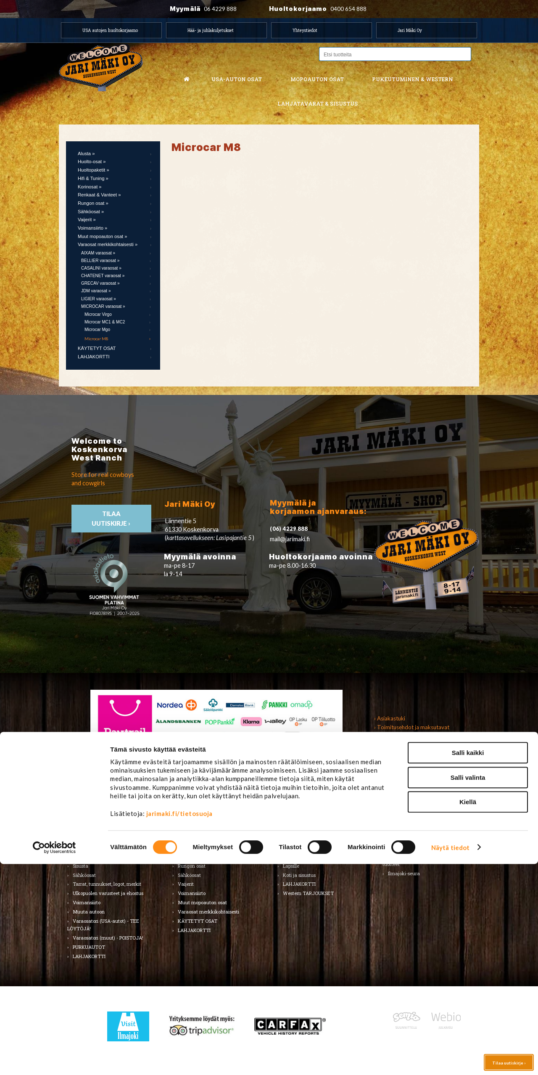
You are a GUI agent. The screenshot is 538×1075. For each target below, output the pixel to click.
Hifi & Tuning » (93, 178)
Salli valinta (468, 988)
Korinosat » (90, 186)
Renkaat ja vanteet (94, 856)
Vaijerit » (87, 219)
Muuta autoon (89, 911)
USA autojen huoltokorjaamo (110, 30)
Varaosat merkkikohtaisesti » (107, 244)
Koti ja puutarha (406, 810)
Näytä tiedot (450, 1058)
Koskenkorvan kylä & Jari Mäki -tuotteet (422, 860)
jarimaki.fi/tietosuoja (179, 1024)
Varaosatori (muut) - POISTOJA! (108, 938)
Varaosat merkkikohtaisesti (208, 911)
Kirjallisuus (85, 838)
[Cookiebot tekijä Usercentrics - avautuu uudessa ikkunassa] (54, 1058)
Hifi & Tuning (192, 838)
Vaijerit (186, 884)
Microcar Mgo (97, 329)
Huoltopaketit (193, 829)
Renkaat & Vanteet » (99, 194)
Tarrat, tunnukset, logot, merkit (107, 884)
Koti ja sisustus (299, 875)
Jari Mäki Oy (410, 30)
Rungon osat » (93, 203)
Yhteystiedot (305, 30)
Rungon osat (192, 866)
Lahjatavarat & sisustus (317, 103)
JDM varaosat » (96, 291)
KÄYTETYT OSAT (97, 348)
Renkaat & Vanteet (199, 856)
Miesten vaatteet (302, 810)
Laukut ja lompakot (305, 856)
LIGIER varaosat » (98, 299)
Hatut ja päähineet (303, 829)
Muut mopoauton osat (202, 902)
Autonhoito (85, 819)
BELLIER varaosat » (100, 260)
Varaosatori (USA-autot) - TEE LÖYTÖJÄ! (103, 925)
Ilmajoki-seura (404, 873)
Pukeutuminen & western (412, 79)
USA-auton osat (236, 79)
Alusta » (86, 153)
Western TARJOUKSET (308, 893)
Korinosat (83, 847)
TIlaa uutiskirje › (112, 518)
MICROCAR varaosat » (103, 306)
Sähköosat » (91, 211)
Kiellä (467, 1013)
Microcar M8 (96, 338)
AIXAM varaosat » (98, 253)
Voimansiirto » (92, 227)
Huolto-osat (190, 819)
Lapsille (291, 866)
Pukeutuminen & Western (305, 793)
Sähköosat (84, 875)
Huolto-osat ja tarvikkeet (100, 829)
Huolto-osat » (92, 161)
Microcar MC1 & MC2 (104, 322)
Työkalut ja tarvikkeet (413, 829)
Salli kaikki (468, 963)
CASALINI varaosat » (101, 268)
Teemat (396, 838)
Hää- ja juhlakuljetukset (210, 30)
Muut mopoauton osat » (102, 236)
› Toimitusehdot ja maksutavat (411, 727)
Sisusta (80, 866)
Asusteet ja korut (301, 847)
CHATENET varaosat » (102, 275)
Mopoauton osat (317, 79)
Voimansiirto (86, 902)
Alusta (80, 810)
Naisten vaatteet (301, 819)
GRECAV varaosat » (100, 283)
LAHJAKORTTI (94, 356)
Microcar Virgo (98, 314)
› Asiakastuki (389, 718)
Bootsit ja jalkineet (303, 838)
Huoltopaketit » (93, 169)
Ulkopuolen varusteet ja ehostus (108, 893)
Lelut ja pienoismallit (411, 819)
